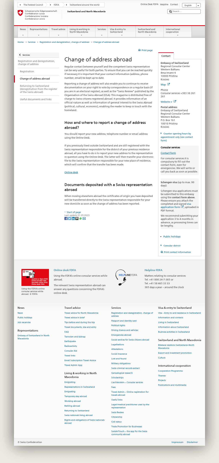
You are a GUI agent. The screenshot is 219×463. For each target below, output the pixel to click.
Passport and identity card (124, 321)
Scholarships (117, 378)
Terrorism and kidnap (74, 336)
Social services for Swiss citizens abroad (130, 340)
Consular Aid (70, 351)
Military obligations (120, 363)
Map (165, 84)
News (23, 32)
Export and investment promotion (175, 353)
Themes (162, 375)
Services (102, 32)
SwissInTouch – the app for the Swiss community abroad (129, 433)
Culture (161, 358)
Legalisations (117, 344)
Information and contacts (170, 318)
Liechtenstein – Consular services (127, 382)
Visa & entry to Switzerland (122, 32)
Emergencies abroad (121, 335)
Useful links (116, 400)
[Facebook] (66, 218)
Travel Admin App (73, 365)
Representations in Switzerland (79, 387)
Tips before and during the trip (79, 322)
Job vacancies (24, 322)
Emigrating (69, 382)
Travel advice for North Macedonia (81, 313)
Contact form (168, 152)
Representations (38, 32)
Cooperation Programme (170, 371)
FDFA (56, 5)
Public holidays (172, 236)
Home (21, 42)
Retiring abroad (72, 406)
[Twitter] (70, 218)
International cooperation (177, 32)
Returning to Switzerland (76, 410)
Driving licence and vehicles (124, 330)
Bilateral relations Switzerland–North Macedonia (176, 346)
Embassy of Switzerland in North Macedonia (33, 337)
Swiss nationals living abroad (78, 415)
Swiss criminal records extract (125, 368)
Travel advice (58, 32)
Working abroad (72, 401)
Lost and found (118, 358)
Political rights (118, 325)
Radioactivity (70, 346)
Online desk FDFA (65, 270)
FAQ (66, 332)
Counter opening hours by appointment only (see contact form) (177, 137)
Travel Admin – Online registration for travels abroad (130, 393)
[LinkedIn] (73, 218)
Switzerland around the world (84, 5)
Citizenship (116, 417)
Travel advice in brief (74, 318)
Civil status (116, 422)
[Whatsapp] (81, 218)
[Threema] (77, 218)
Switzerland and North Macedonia (150, 32)
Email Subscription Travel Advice (80, 360)
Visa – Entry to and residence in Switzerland (179, 313)
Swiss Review (117, 412)
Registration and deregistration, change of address (64, 42)
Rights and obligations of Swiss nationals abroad (84, 422)
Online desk (71, 172)
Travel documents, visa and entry (80, 327)
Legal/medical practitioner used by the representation (130, 406)
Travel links (69, 355)
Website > (168, 101)
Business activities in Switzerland (174, 332)
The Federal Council (33, 5)
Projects (162, 380)
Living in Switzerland (168, 322)
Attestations (117, 349)
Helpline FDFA (153, 270)
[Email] (84, 218)
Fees (113, 387)
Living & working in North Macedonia (81, 32)
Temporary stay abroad (75, 396)
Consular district (172, 245)
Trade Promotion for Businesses (126, 426)
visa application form (176, 205)
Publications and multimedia (172, 385)
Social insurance (119, 354)
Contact (164, 55)
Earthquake (70, 341)
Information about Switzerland (173, 327)
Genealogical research (122, 373)
